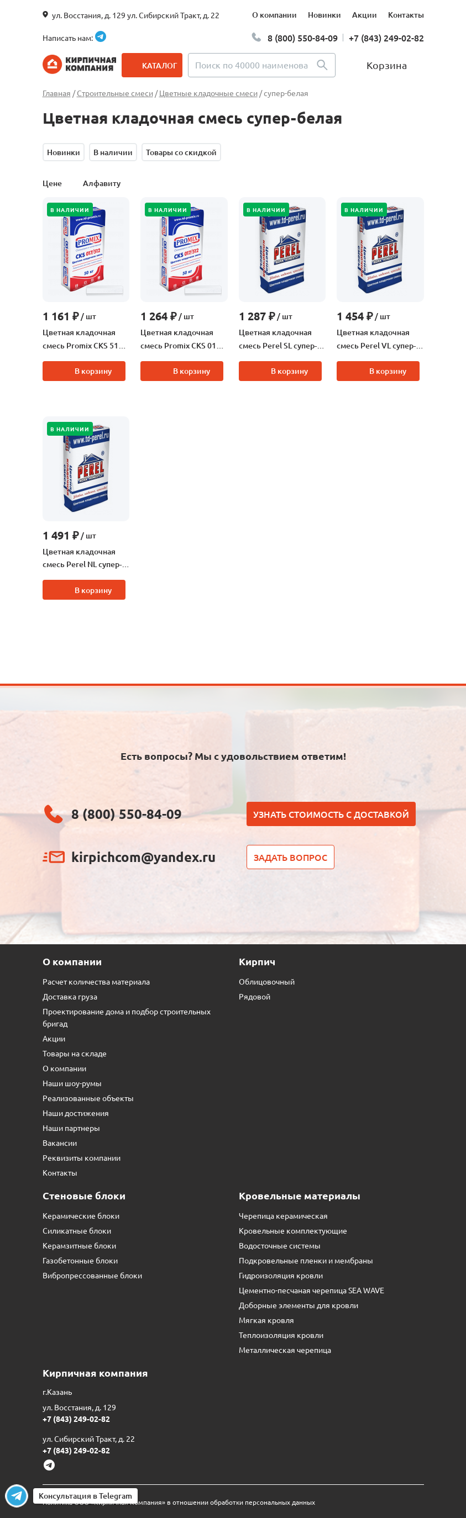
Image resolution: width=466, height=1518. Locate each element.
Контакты (406, 14)
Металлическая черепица (285, 1350)
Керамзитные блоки (79, 1245)
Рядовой (254, 996)
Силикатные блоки (77, 1230)
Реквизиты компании (82, 1157)
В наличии (113, 152)
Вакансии (60, 1142)
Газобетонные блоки (80, 1260)
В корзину (93, 371)
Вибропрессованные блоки (92, 1275)
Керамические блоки (81, 1215)
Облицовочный (267, 981)
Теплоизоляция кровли (281, 1335)
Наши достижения (76, 1113)
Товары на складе (75, 1053)
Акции (364, 14)
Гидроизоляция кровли (281, 1275)
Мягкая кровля (266, 1320)
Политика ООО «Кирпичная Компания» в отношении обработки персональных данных (179, 1502)
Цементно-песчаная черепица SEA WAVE (311, 1290)
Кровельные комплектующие (293, 1230)
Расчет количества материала (96, 981)
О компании (274, 14)
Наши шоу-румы (72, 1083)
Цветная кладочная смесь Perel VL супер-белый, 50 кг (376, 339)
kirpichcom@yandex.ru (143, 856)
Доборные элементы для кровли (298, 1305)
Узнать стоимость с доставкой (331, 814)
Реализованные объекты (88, 1098)
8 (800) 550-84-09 (303, 37)
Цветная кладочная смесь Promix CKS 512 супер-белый (83, 339)
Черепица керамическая (283, 1215)
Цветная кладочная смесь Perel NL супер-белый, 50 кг (82, 559)
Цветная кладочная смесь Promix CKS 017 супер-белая (180, 339)
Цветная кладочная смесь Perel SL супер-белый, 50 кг (278, 339)
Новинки (324, 14)
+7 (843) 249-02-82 (386, 37)
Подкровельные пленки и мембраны (306, 1260)
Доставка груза (70, 996)
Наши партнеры (71, 1128)
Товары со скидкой (181, 152)
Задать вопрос (290, 857)
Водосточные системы (280, 1245)
